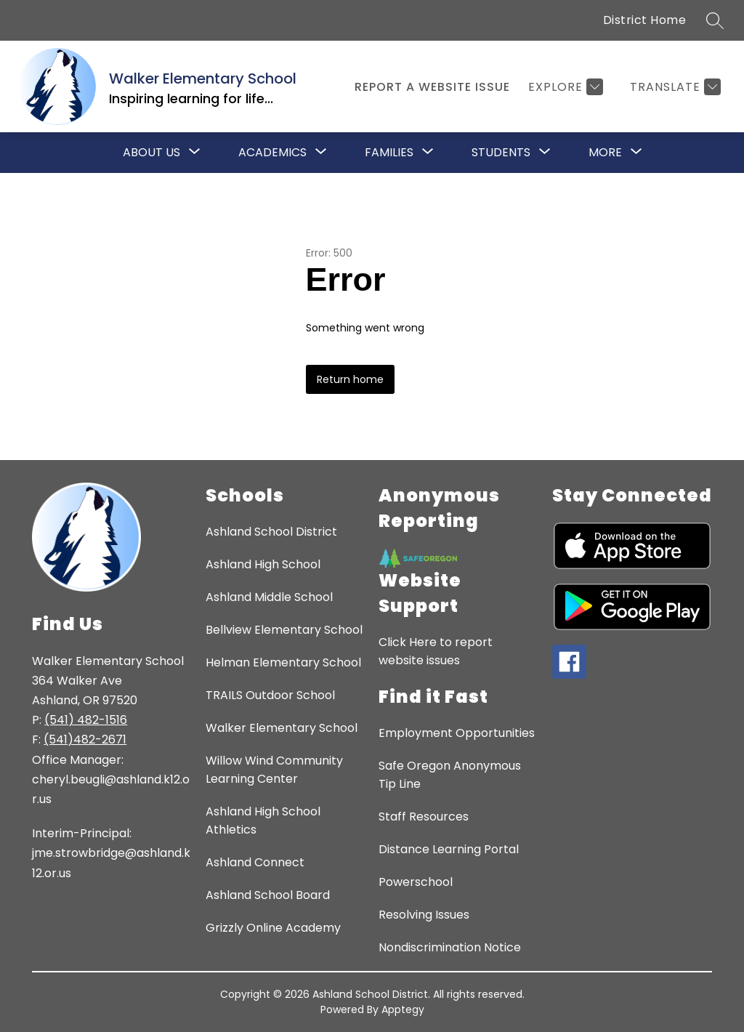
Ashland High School (263, 564)
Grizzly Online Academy (273, 927)
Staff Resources (424, 816)
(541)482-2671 (85, 739)
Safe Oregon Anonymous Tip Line (450, 774)
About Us (151, 152)
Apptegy (402, 1009)
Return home (350, 379)
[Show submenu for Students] (501, 152)
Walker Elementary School (281, 727)
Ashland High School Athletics (263, 820)
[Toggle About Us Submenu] (194, 153)
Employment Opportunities (457, 733)
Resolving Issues (424, 914)
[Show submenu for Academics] (272, 152)
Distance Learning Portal (449, 849)
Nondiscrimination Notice (450, 947)
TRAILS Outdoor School (270, 695)
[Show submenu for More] (605, 152)
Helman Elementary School (283, 662)
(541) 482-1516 (85, 719)
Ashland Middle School (269, 597)
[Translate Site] (673, 87)
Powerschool (416, 882)
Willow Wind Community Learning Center (274, 769)
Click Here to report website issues (436, 651)
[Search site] (715, 20)
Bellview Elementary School (284, 629)
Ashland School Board (268, 895)
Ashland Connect (255, 862)
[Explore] (564, 87)
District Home (645, 20)
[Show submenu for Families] (389, 152)
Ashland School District (271, 531)
